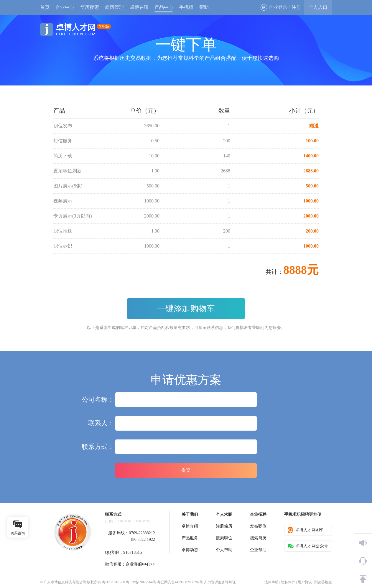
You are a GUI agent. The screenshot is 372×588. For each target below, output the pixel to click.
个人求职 (224, 514)
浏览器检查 (323, 582)
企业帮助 (258, 550)
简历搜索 (89, 7)
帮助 (204, 7)
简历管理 (114, 7)
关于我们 (190, 514)
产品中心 (163, 7)
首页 (45, 7)
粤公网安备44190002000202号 (180, 582)
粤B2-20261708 (113, 582)
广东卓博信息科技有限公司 (65, 582)
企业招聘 (258, 514)
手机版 (186, 7)
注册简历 (224, 526)
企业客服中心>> (140, 564)
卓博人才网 (75, 29)
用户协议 (305, 582)
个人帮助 (224, 550)
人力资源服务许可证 (220, 582)
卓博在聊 (139, 7)
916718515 (132, 552)
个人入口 (318, 7)
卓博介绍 (190, 526)
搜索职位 (224, 538)
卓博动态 (190, 550)
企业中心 (64, 7)
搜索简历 (258, 538)
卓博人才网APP (305, 530)
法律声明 (271, 582)
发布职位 (258, 526)
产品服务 (190, 538)
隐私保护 (288, 582)
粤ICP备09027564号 (141, 582)
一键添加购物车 (186, 308)
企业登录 (274, 7)
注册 (296, 7)
